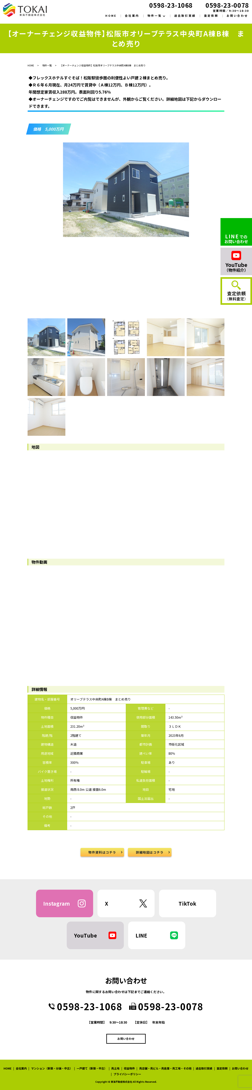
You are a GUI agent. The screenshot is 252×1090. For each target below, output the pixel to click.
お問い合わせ (237, 16)
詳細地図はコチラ (150, 852)
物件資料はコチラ (102, 852)
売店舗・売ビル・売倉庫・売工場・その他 (165, 1068)
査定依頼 (211, 16)
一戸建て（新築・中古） (92, 1068)
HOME (111, 16)
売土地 (115, 1068)
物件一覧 (154, 16)
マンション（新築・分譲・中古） (51, 1068)
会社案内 (132, 16)
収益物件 (129, 1068)
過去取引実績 (185, 16)
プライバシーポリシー (127, 1074)
